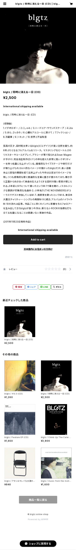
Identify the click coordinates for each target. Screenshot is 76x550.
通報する (69, 257)
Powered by (38, 519)
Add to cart (38, 239)
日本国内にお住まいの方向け (38, 249)
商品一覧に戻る (38, 499)
